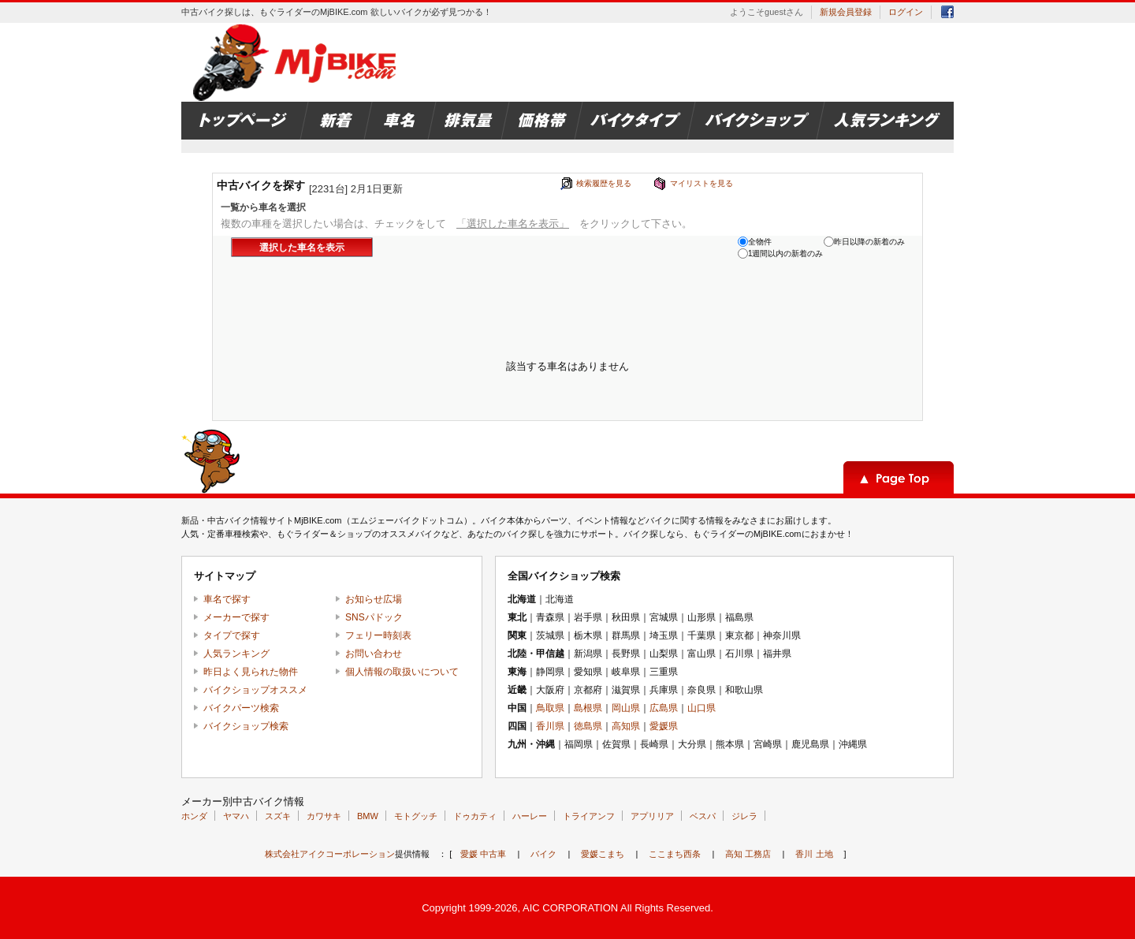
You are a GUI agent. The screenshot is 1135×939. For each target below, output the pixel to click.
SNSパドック (374, 617)
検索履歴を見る (603, 183)
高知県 (626, 726)
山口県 (701, 708)
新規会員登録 (846, 12)
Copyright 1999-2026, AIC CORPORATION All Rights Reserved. (567, 908)
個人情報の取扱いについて (402, 671)
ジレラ (744, 816)
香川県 (550, 726)
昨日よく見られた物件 (250, 671)
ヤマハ (236, 816)
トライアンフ (589, 816)
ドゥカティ (475, 816)
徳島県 (588, 726)
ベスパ (703, 816)
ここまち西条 (675, 854)
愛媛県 (663, 726)
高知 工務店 (748, 854)
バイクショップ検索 (245, 726)
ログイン (905, 12)
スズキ (278, 816)
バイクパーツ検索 (241, 708)
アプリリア (652, 816)
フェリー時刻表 (378, 635)
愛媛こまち (602, 854)
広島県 (663, 708)
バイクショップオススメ (255, 689)
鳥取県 (550, 708)
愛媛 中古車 (483, 854)
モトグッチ (415, 816)
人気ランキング (236, 653)
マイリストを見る (701, 183)
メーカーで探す (236, 617)
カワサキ (324, 816)
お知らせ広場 (373, 599)
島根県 (588, 708)
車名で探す (227, 599)
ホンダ (194, 816)
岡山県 (626, 708)
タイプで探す (231, 635)
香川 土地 (813, 854)
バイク (543, 854)
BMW (367, 816)
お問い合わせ (373, 653)
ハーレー (529, 816)
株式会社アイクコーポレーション (330, 854)
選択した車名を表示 (301, 247)
